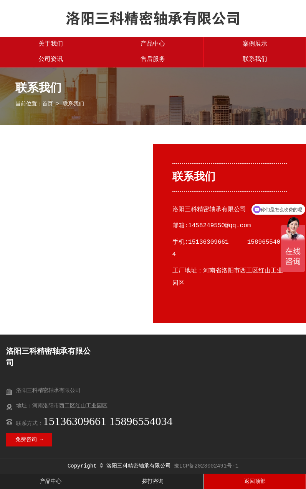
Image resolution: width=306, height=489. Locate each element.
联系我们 (255, 59)
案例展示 (255, 44)
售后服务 (153, 59)
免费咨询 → (29, 439)
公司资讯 (50, 59)
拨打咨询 (153, 481)
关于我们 (50, 44)
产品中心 (153, 44)
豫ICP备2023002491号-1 (206, 466)
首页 (47, 104)
